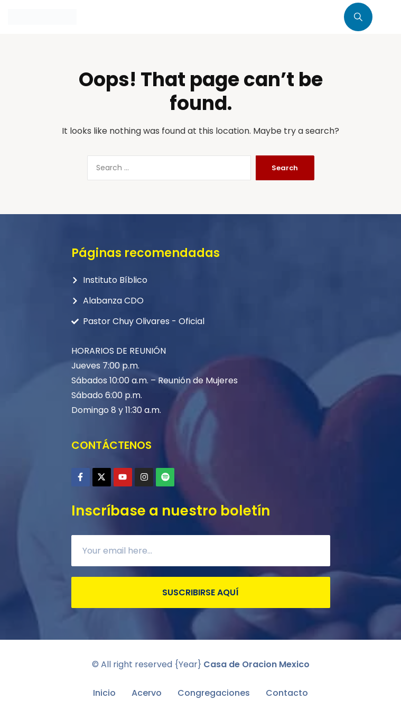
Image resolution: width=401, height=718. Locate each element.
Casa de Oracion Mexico (256, 664)
